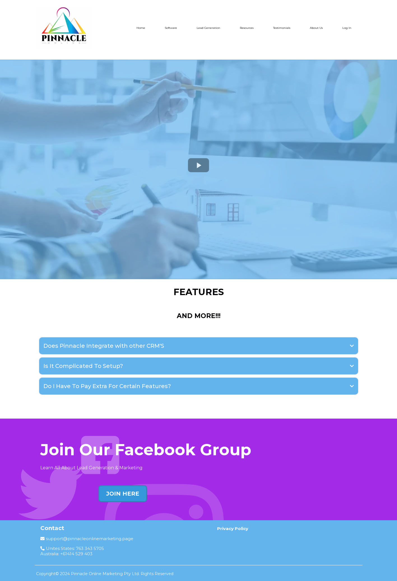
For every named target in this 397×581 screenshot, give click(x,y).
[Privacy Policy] (232, 528)
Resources (247, 28)
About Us (316, 28)
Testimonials (281, 28)
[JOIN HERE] (122, 493)
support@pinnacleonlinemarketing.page (89, 538)
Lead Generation (208, 28)
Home (140, 28)
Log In (346, 28)
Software (171, 28)
